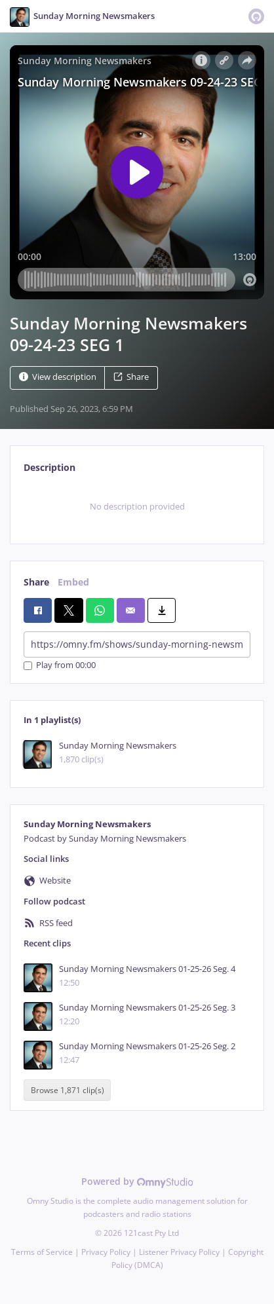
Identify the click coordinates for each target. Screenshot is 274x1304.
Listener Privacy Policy (179, 1251)
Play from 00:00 (60, 665)
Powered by (137, 1181)
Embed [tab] (73, 582)
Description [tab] (49, 467)
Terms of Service (42, 1251)
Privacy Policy (105, 1251)
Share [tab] (36, 582)
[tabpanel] (137, 507)
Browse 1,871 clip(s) (67, 1090)
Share (131, 376)
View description (57, 376)
